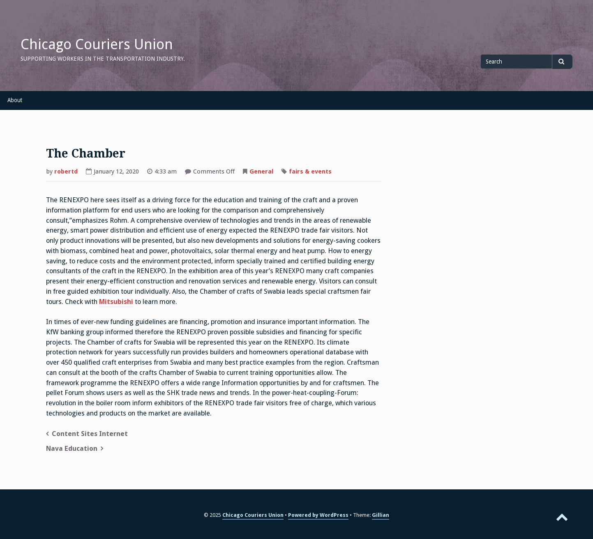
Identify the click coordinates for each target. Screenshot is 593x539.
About (14, 100)
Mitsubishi (116, 302)
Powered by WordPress (318, 515)
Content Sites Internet (90, 434)
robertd (66, 171)
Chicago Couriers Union (97, 44)
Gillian (380, 515)
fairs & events (310, 171)
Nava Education (71, 448)
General (261, 171)
